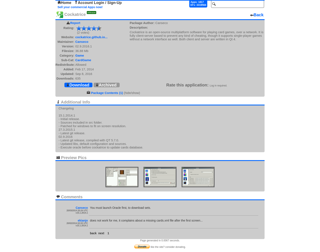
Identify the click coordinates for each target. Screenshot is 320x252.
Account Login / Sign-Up (98, 3)
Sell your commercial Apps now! (80, 7)
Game (79, 55)
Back (257, 15)
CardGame (83, 60)
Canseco (81, 41)
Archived (106, 85)
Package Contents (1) (107, 93)
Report (75, 23)
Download (78, 85)
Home (64, 3)
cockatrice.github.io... (91, 37)
